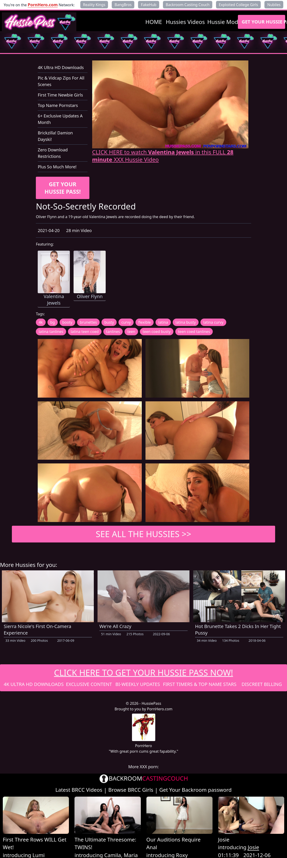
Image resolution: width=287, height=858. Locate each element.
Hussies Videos (185, 22)
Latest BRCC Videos (78, 789)
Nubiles (273, 4)
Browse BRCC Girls (130, 789)
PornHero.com (43, 4)
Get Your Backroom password (195, 789)
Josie (224, 839)
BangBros (123, 4)
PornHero (143, 745)
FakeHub (148, 4)
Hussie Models (226, 22)
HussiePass (151, 703)
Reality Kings (94, 4)
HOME (153, 22)
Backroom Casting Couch (187, 4)
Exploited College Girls (238, 4)
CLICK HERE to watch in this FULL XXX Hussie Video (162, 155)
